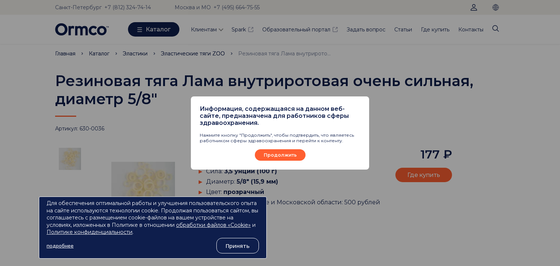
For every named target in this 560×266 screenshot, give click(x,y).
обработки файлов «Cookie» (213, 225)
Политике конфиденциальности (89, 232)
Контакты (470, 29)
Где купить (435, 29)
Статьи (403, 29)
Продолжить (280, 155)
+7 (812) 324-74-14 (127, 7)
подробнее (60, 245)
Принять (238, 245)
